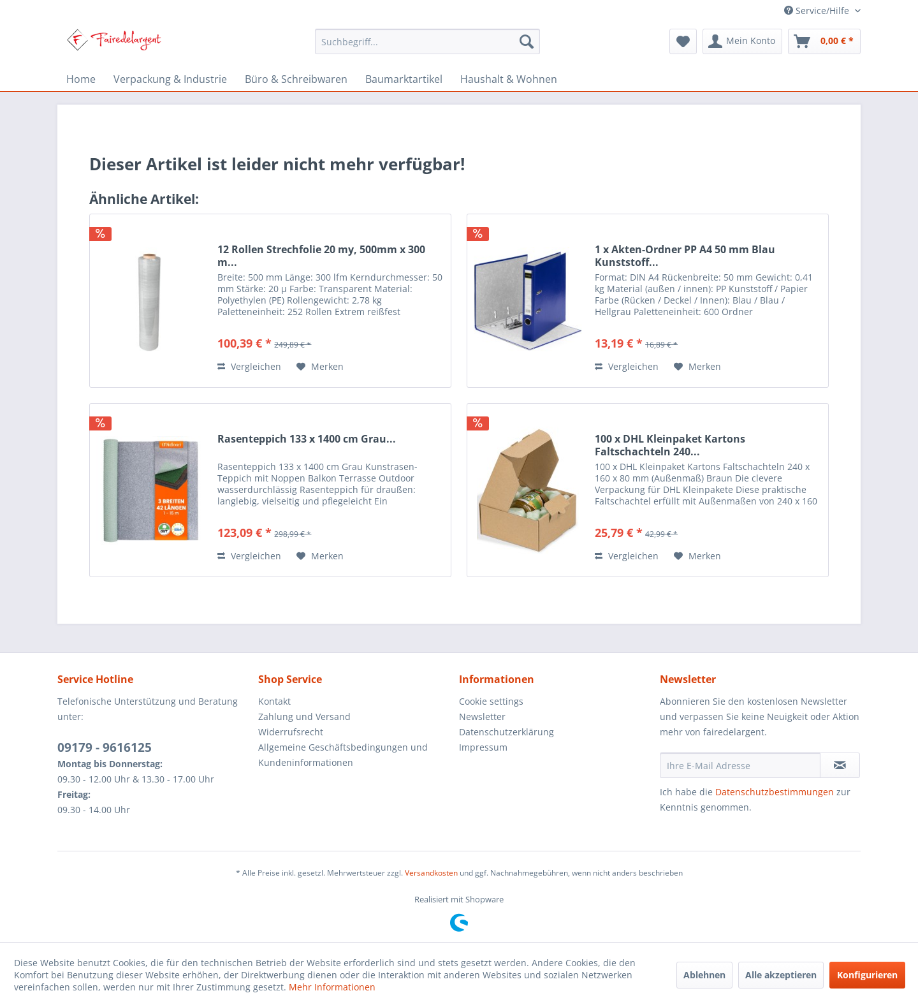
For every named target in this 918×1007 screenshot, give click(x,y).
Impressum (483, 747)
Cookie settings (491, 701)
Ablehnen (704, 975)
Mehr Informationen (332, 987)
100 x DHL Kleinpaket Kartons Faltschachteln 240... (670, 445)
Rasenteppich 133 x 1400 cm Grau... (306, 439)
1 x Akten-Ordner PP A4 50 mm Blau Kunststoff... (685, 255)
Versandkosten (431, 872)
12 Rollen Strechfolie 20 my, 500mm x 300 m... (321, 255)
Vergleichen (249, 366)
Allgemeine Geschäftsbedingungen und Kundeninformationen (343, 754)
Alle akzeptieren (781, 975)
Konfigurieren (867, 975)
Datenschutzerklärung (506, 732)
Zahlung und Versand (304, 716)
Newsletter (482, 716)
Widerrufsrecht (290, 732)
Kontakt (274, 701)
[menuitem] (427, 41)
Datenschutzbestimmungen (774, 792)
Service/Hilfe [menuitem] (818, 10)
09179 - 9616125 (104, 747)
